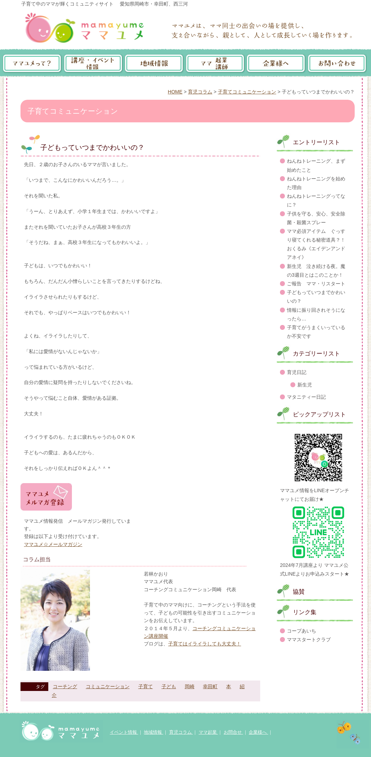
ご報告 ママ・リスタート (316, 283)
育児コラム (200, 92)
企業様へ (258, 732)
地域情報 (153, 732)
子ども (169, 686)
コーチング (65, 686)
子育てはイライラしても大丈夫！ (204, 643)
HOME (175, 92)
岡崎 (190, 686)
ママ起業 (208, 732)
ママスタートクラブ (309, 639)
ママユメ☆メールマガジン (53, 544)
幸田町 (210, 686)
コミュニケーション (108, 686)
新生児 (304, 385)
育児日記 (296, 372)
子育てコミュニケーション (247, 92)
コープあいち (301, 631)
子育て (145, 686)
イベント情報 (124, 732)
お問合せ (233, 732)
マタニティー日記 (306, 397)
